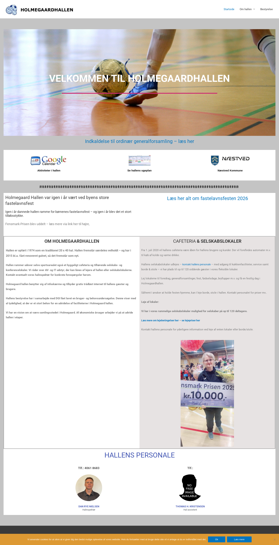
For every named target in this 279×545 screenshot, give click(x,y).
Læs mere (239, 539)
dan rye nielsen (88, 506)
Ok (216, 539)
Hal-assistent (190, 509)
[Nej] (274, 539)
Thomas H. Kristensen (190, 506)
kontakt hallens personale (197, 264)
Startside (229, 9)
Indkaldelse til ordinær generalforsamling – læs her (139, 141)
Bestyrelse (266, 9)
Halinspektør (88, 509)
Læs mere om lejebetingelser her (161, 320)
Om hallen (246, 9)
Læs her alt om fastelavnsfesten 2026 (207, 198)
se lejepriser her (194, 320)
